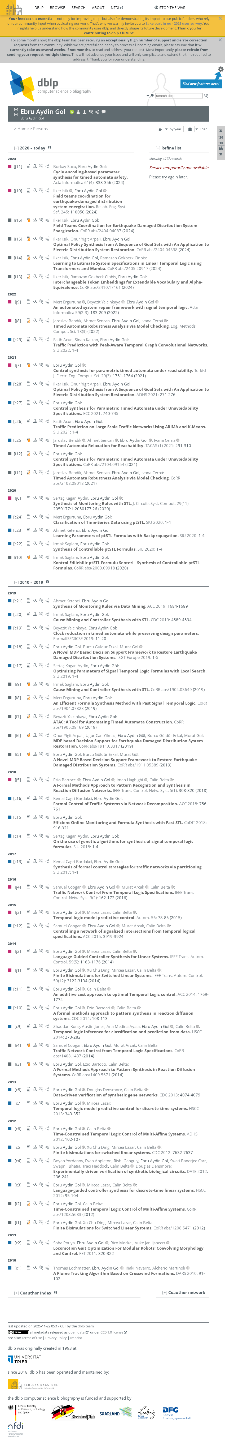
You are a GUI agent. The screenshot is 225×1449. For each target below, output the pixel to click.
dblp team (86, 1326)
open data (76, 1332)
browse (57, 7)
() (73, 182)
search (79, 7)
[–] (158, 148)
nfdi (115, 7)
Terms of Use (32, 1337)
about (98, 7)
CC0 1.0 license (111, 1332)
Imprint (76, 1337)
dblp (38, 7)
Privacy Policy (56, 1337)
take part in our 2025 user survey (174, 23)
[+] (164, 1292)
